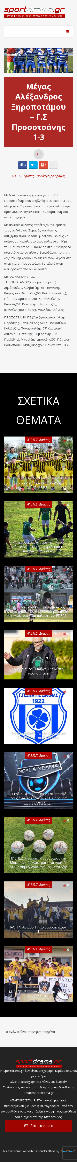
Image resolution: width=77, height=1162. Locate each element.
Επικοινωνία (41, 1125)
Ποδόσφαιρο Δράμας (51, 176)
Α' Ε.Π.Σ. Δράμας (23, 176)
